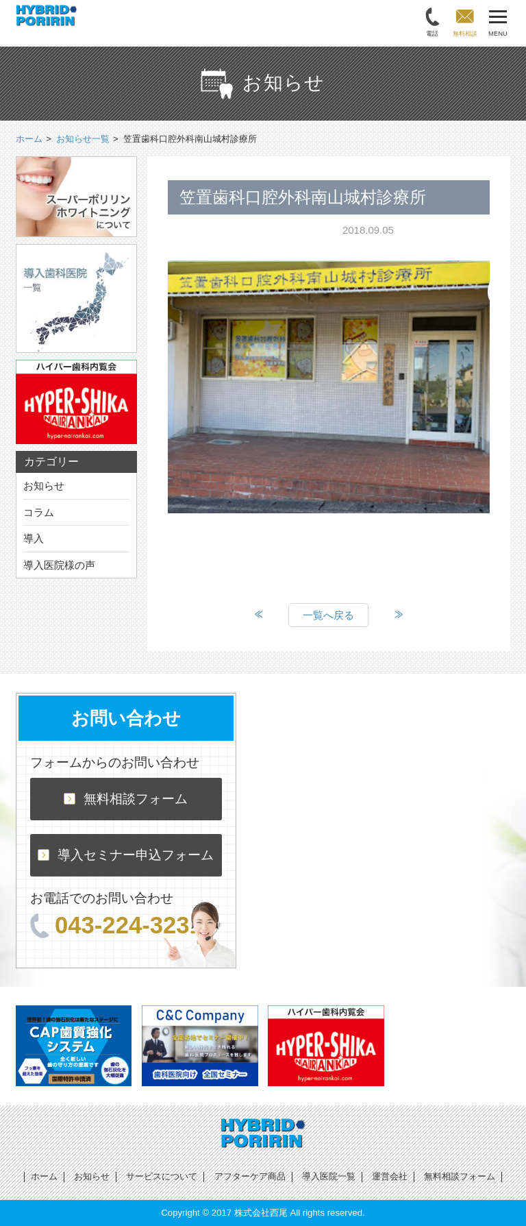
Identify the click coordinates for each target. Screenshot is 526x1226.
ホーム (44, 1176)
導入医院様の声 (59, 565)
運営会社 (390, 1176)
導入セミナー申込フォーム (126, 855)
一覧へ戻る (328, 615)
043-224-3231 (116, 925)
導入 (33, 538)
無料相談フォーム (126, 799)
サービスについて (161, 1176)
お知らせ (43, 485)
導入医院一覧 (328, 1176)
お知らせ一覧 (83, 139)
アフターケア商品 (250, 1176)
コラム (38, 512)
